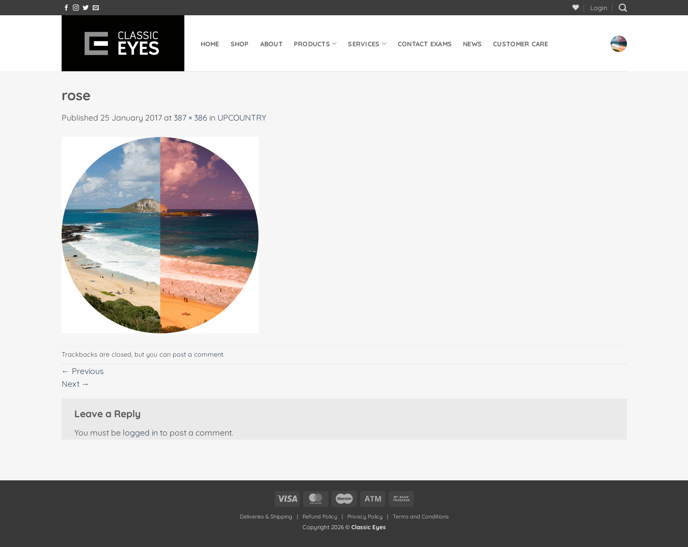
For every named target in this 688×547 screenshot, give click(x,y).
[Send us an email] (96, 8)
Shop (240, 44)
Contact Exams (425, 44)
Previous (83, 371)
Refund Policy (319, 516)
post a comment (198, 354)
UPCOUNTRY (241, 117)
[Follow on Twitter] (85, 8)
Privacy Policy (364, 516)
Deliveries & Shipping (267, 516)
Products (315, 43)
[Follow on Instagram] (76, 8)
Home (210, 44)
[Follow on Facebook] (66, 8)
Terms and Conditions (421, 516)
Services (367, 43)
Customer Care (520, 44)
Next (76, 384)
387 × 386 (190, 117)
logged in (140, 432)
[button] (598, 7)
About (271, 44)
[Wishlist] (575, 7)
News (472, 44)
